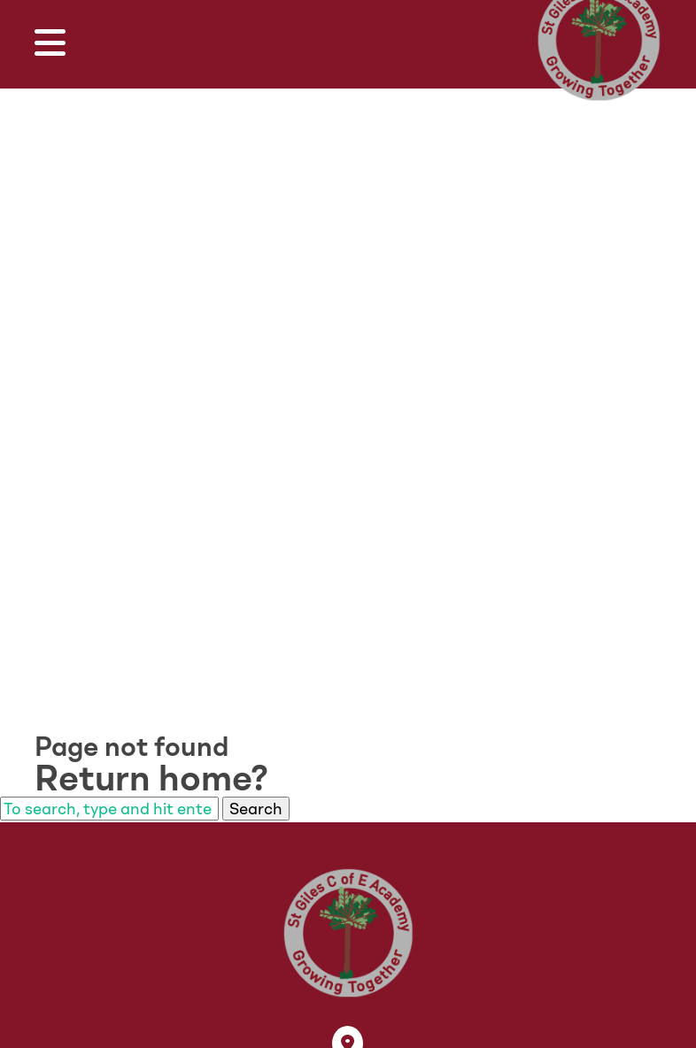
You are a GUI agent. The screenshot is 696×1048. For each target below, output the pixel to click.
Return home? (151, 778)
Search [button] (255, 808)
